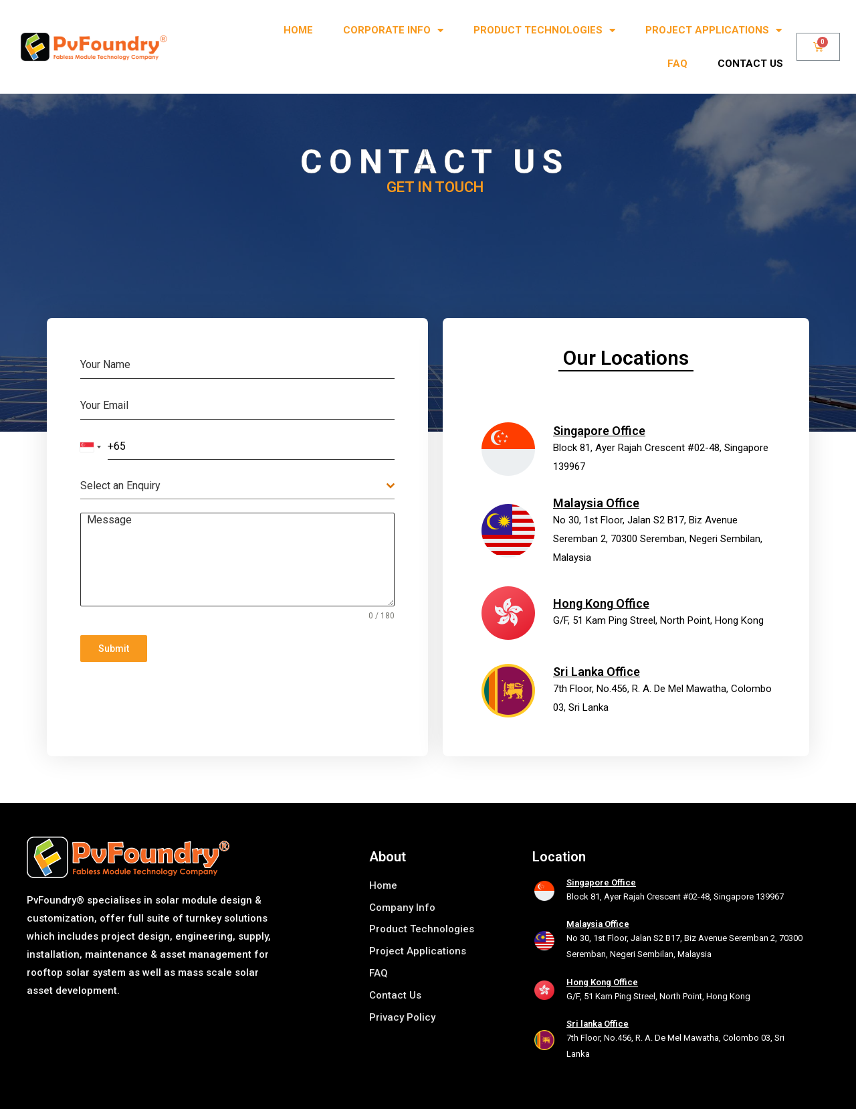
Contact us (750, 64)
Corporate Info (393, 30)
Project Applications (713, 30)
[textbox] (233, 486)
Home (298, 30)
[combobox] (90, 447)
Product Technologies (544, 30)
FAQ (677, 64)
